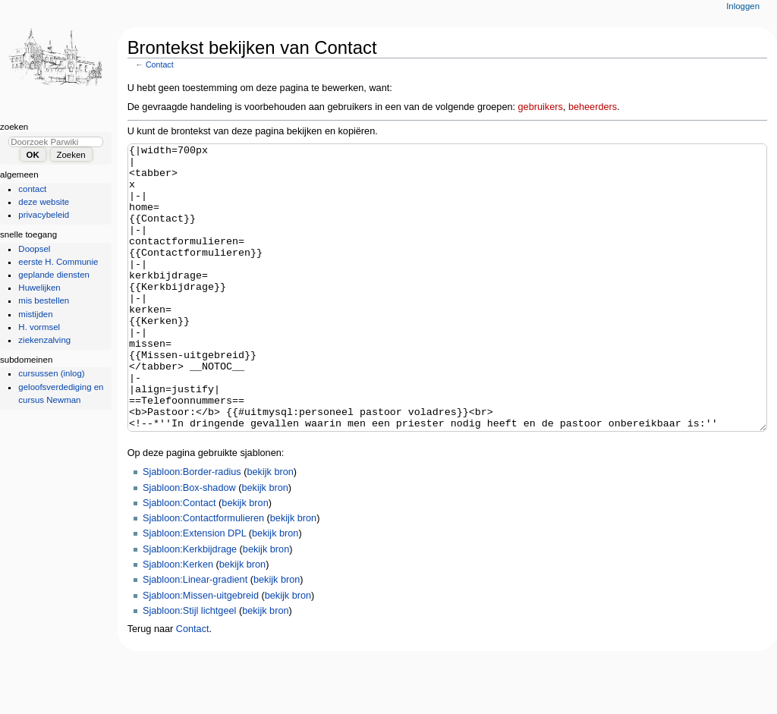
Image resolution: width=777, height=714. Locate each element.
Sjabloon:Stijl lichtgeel (189, 667)
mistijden (35, 314)
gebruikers (540, 107)
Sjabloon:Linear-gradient (195, 636)
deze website (43, 201)
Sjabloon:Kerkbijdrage (190, 606)
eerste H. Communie (58, 261)
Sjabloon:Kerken (178, 621)
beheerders (592, 107)
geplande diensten (54, 274)
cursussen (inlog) (51, 373)
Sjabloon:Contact (179, 560)
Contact (160, 64)
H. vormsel (39, 327)
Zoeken (14, 126)
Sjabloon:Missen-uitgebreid (201, 652)
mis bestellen (43, 300)
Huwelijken (39, 287)
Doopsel (34, 248)
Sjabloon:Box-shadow (189, 544)
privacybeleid (43, 214)
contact (32, 188)
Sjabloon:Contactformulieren (203, 575)
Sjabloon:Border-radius (192, 529)
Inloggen (743, 6)
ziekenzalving (44, 339)
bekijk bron (270, 529)
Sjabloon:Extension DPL (194, 590)
